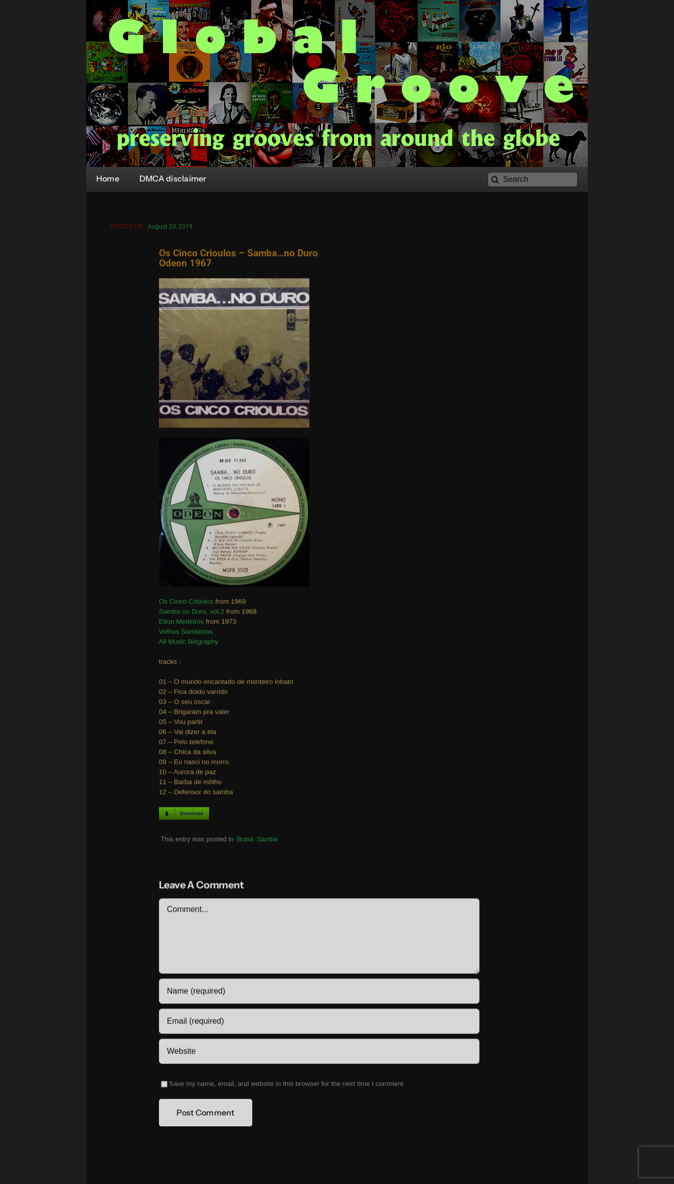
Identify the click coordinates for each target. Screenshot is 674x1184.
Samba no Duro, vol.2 (192, 613)
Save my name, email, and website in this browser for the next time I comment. (287, 1085)
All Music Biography (189, 643)
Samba (267, 840)
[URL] (319, 1053)
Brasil (245, 840)
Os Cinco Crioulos (186, 603)
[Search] (532, 179)
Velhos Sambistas (186, 633)
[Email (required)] (319, 1023)
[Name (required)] (319, 993)
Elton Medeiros (181, 623)
